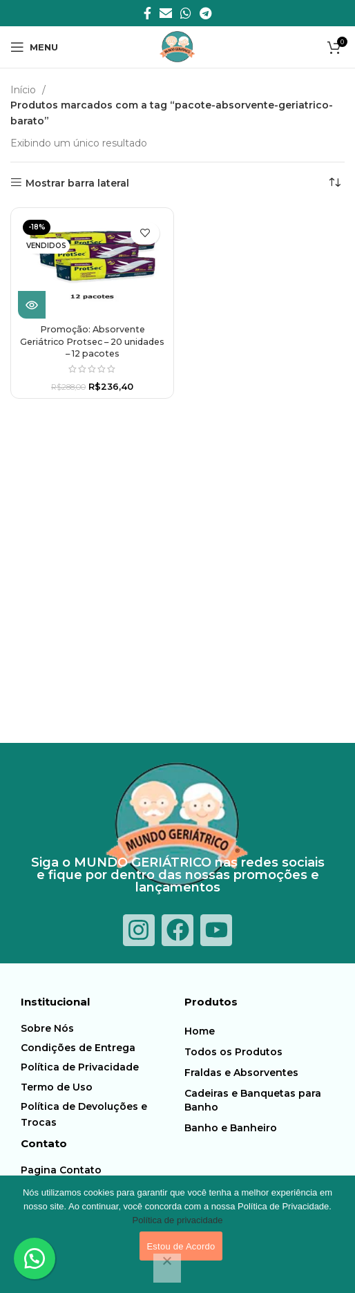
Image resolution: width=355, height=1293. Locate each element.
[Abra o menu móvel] (34, 47)
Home (199, 1031)
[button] (34, 1258)
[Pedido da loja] (334, 183)
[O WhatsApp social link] (185, 13)
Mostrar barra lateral (77, 183)
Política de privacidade (178, 1220)
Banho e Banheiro (230, 1128)
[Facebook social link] (147, 13)
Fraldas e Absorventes (241, 1072)
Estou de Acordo (180, 1246)
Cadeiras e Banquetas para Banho (252, 1100)
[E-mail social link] (165, 13)
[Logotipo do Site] (177, 46)
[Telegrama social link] (205, 13)
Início (24, 90)
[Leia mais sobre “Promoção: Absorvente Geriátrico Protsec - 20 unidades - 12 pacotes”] (32, 305)
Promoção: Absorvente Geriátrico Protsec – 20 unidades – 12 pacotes (92, 341)
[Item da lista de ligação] (99, 1028)
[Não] (167, 1268)
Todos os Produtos (233, 1052)
